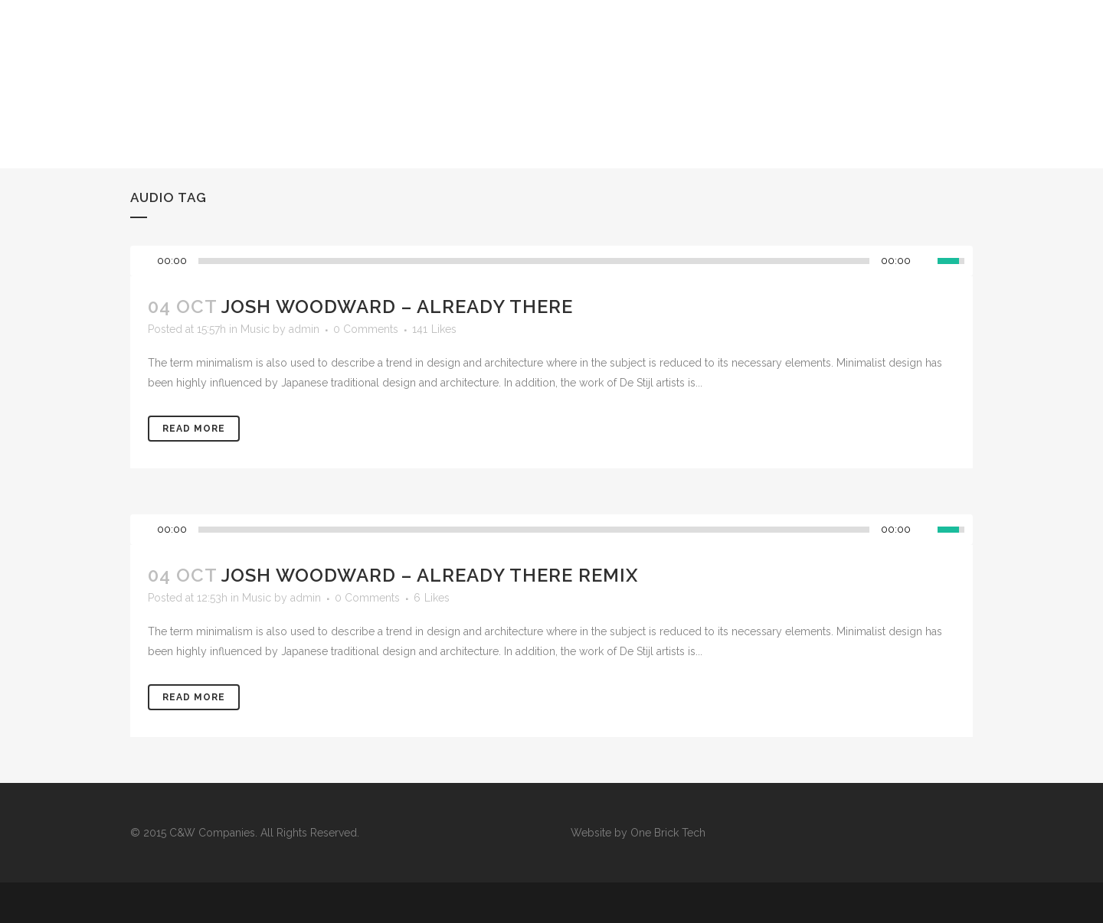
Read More (193, 428)
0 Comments (365, 329)
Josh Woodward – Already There (397, 306)
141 (434, 329)
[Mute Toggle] (926, 261)
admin (304, 329)
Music (255, 329)
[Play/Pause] (146, 261)
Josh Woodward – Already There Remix (429, 575)
